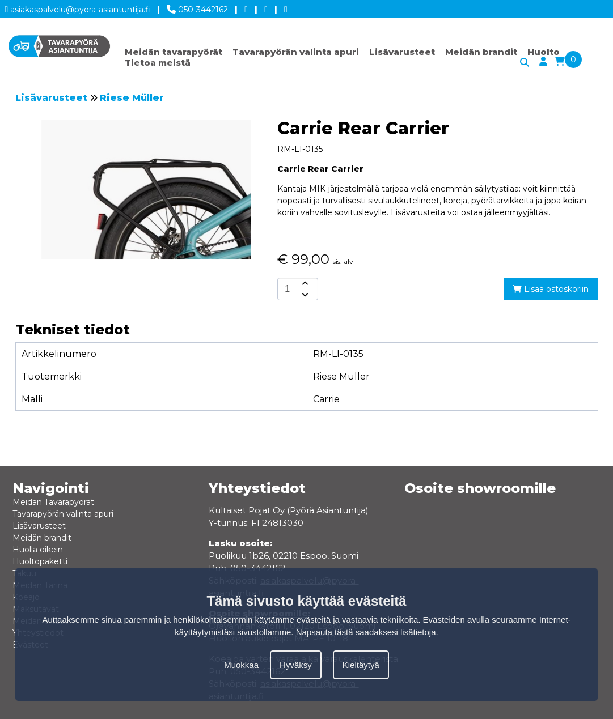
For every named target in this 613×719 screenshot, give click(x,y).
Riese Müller (132, 97)
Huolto (543, 51)
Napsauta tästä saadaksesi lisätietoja (366, 632)
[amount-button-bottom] (304, 294)
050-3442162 (197, 7)
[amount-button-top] (304, 283)
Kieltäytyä (361, 665)
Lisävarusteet (402, 51)
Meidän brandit (481, 51)
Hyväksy (296, 665)
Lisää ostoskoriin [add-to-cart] (551, 289)
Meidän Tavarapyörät (53, 502)
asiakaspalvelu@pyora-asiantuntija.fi (78, 8)
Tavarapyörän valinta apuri (295, 51)
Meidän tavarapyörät (173, 51)
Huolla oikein (37, 549)
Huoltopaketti (39, 561)
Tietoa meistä (158, 62)
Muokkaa (241, 665)
